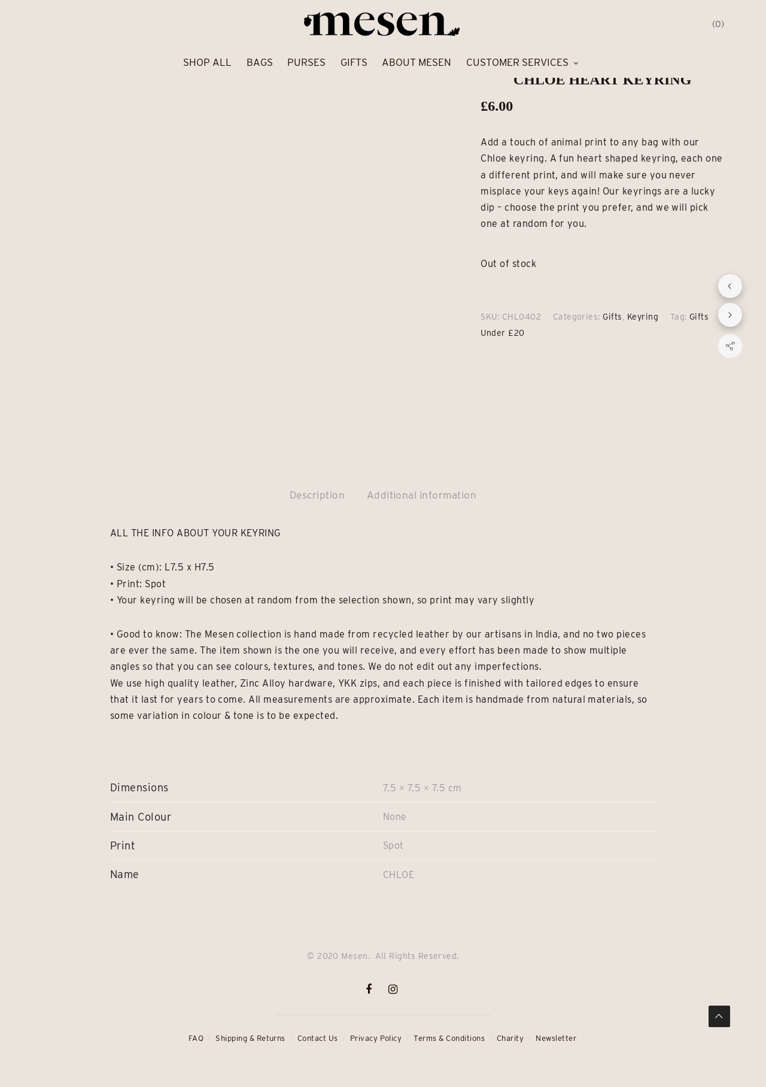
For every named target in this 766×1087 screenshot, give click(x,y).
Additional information (422, 495)
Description (317, 495)
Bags (260, 62)
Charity (510, 1038)
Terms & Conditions (449, 1038)
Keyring (642, 316)
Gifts (354, 62)
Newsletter (556, 1038)
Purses (306, 62)
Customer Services (517, 62)
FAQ (196, 1038)
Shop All (207, 62)
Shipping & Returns (250, 1038)
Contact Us (317, 1038)
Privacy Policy (376, 1038)
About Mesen (416, 62)
